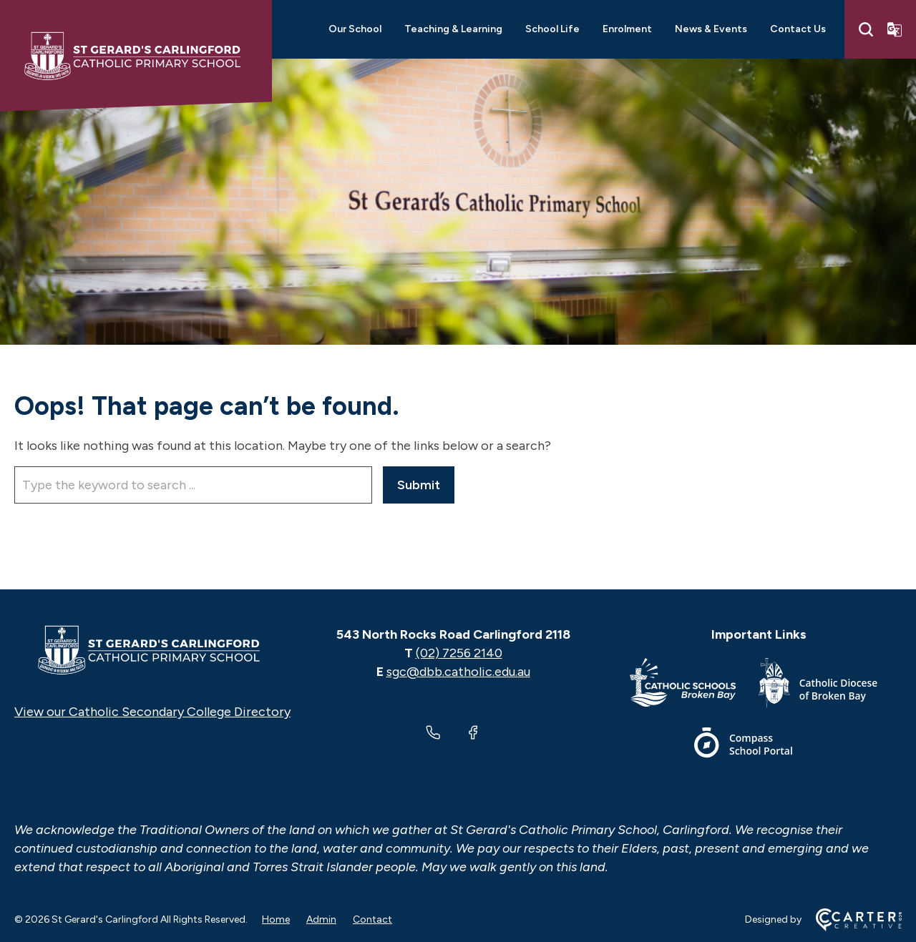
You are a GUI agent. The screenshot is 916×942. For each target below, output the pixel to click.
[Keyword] (193, 485)
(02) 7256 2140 (459, 653)
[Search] (866, 29)
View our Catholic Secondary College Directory (152, 712)
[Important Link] (694, 685)
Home (276, 919)
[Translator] (894, 29)
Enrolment (627, 29)
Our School (354, 29)
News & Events (711, 29)
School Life (552, 29)
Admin (321, 919)
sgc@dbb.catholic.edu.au (458, 671)
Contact (372, 919)
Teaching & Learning (453, 29)
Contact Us (798, 29)
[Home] (152, 650)
